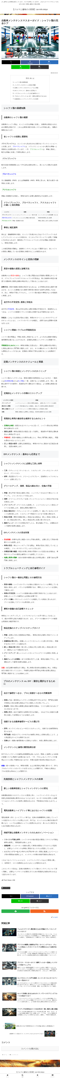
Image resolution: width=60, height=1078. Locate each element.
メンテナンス (6, 888)
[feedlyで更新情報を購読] (15, 911)
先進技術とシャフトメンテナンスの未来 (26, 99)
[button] (39, 67)
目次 (27, 78)
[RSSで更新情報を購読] (44, 911)
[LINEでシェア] (20, 67)
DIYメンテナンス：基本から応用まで (25, 91)
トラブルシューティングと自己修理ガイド (26, 93)
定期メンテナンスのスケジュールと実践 (26, 88)
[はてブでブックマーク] (49, 62)
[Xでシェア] (11, 62)
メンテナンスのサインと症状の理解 (24, 85)
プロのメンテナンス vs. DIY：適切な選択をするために (30, 96)
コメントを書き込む (30, 1049)
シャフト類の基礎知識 (20, 82)
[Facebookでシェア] (30, 62)
